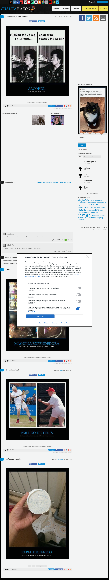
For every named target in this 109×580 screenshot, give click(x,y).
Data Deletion (43, 323)
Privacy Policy (65, 323)
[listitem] (54, 284)
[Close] (88, 257)
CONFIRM (40, 316)
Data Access (54, 323)
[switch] (78, 288)
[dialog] (54, 290)
